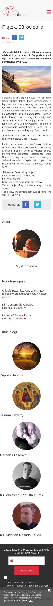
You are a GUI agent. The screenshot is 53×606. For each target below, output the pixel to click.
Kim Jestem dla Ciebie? (17, 304)
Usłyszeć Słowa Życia (16, 315)
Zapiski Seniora (11, 375)
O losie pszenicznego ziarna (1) (23, 290)
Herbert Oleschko (13, 455)
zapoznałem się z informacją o (27, 584)
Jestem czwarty (11, 415)
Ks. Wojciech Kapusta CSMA (22, 495)
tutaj (31, 600)
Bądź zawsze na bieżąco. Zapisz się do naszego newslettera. (26, 551)
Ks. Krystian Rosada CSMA (20, 535)
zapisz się (26, 570)
